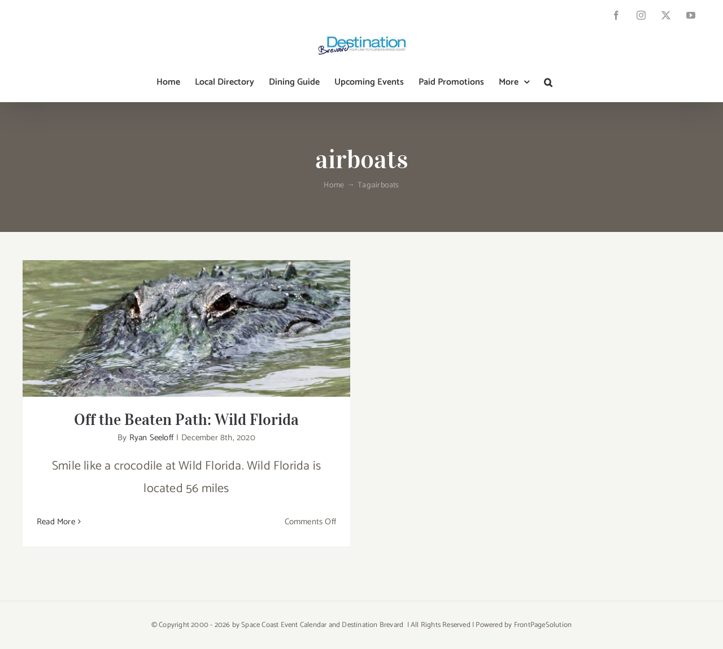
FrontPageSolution (543, 625)
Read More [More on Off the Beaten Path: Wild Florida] (56, 522)
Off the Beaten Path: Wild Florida (186, 419)
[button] (548, 82)
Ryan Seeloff (151, 438)
